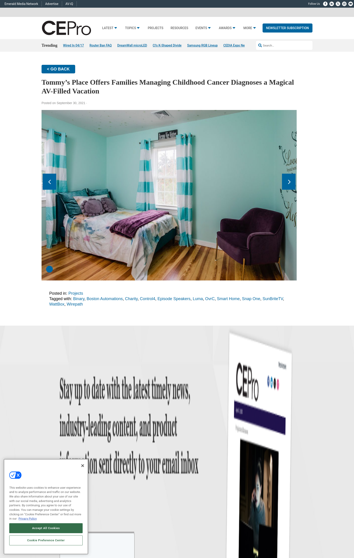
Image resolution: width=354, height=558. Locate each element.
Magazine (183, 455)
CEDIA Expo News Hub (239, 45)
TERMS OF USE (278, 519)
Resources (179, 28)
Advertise (51, 3)
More (247, 28)
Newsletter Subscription (287, 28)
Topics (130, 28)
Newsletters (184, 460)
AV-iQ (69, 3)
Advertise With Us (187, 443)
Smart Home (228, 299)
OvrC (210, 299)
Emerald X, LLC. (279, 512)
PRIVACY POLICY (299, 519)
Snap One (251, 299)
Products (66, 455)
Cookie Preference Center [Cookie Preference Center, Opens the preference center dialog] (46, 540)
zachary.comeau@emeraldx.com (254, 459)
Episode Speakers (174, 299)
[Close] (83, 466)
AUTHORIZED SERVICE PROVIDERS (162, 519)
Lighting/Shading (129, 466)
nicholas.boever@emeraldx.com (254, 475)
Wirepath (75, 304)
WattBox (56, 304)
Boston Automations (105, 299)
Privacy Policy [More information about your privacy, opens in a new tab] (28, 518)
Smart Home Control (131, 455)
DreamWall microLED (132, 45)
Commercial (126, 449)
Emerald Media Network (21, 3)
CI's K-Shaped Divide (167, 45)
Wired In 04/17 (73, 45)
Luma (198, 299)
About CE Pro (185, 449)
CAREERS (132, 519)
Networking (126, 443)
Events (201, 28)
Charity (131, 299)
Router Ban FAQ (100, 45)
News (64, 443)
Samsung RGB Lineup (202, 45)
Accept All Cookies (46, 528)
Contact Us (241, 482)
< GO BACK (58, 69)
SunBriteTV (273, 299)
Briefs (64, 449)
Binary (78, 299)
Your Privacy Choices (244, 519)
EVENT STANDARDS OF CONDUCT (206, 519)
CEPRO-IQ (183, 466)
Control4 (147, 299)
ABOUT (120, 519)
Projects (155, 28)
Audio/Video (126, 460)
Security (124, 472)
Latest (107, 28)
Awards (225, 28)
